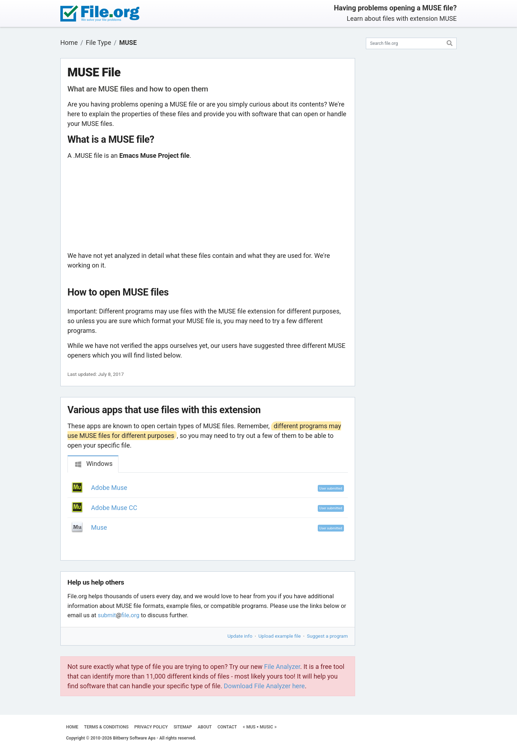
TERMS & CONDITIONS (106, 727)
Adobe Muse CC (114, 507)
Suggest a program (327, 636)
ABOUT (205, 727)
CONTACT (227, 727)
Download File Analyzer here (264, 686)
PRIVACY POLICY (151, 727)
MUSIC (266, 727)
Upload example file (279, 636)
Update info (240, 636)
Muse (99, 527)
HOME (72, 727)
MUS (251, 727)
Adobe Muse (109, 487)
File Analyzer (282, 666)
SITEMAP (182, 727)
